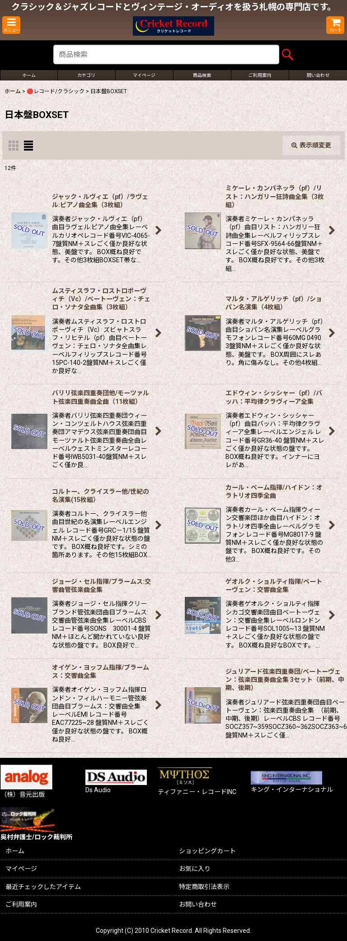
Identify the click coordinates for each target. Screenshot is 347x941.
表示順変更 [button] (311, 145)
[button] (11, 25)
